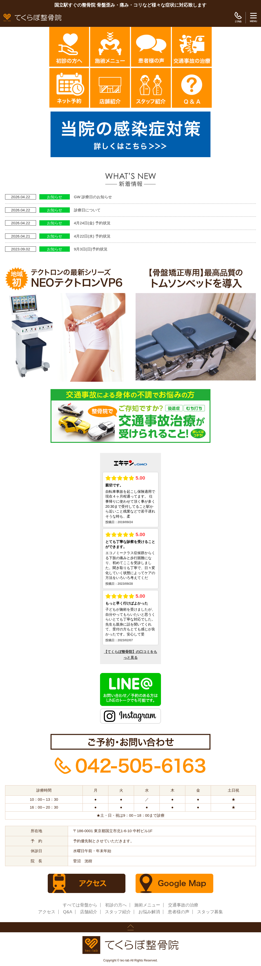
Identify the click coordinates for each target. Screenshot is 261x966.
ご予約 (238, 17)
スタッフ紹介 (118, 911)
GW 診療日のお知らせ (93, 197)
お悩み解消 (149, 911)
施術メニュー (147, 905)
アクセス (46, 911)
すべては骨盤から (80, 905)
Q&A (67, 911)
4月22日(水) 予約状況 (92, 236)
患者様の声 (178, 911)
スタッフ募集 (210, 911)
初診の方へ (116, 905)
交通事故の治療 (183, 905)
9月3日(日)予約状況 (90, 249)
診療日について (87, 210)
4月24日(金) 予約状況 (92, 223)
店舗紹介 (88, 911)
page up (130, 927)
